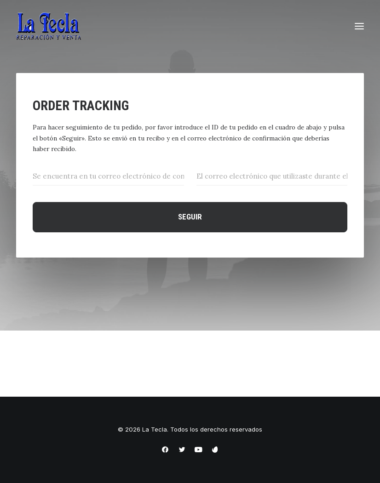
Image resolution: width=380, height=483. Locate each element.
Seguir (190, 216)
